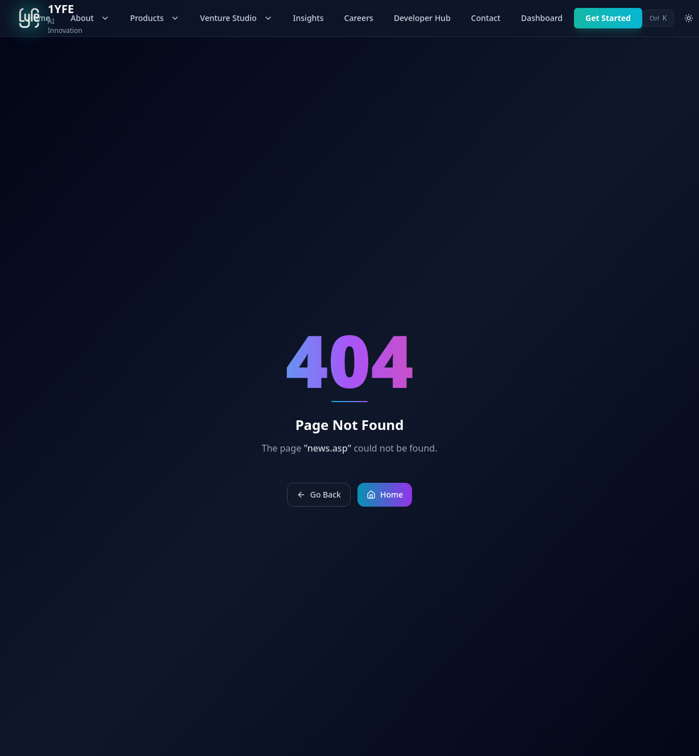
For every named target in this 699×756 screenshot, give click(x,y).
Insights (308, 17)
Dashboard (542, 17)
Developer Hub (422, 17)
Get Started (608, 17)
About (90, 17)
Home (385, 494)
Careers (358, 17)
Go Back (319, 494)
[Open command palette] (658, 18)
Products (155, 17)
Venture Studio (236, 17)
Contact (486, 17)
